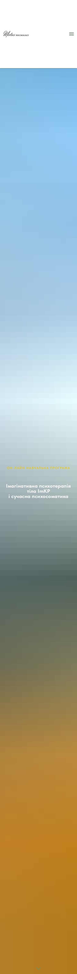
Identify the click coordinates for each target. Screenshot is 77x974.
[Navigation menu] (71, 34)
